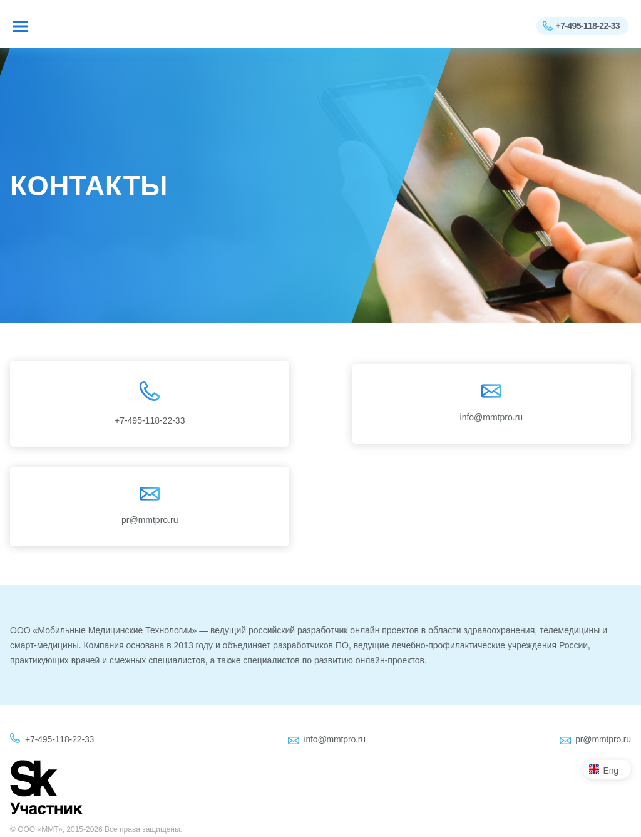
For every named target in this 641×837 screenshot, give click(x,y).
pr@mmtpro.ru (603, 739)
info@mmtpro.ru (335, 739)
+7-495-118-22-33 (588, 26)
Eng (611, 771)
